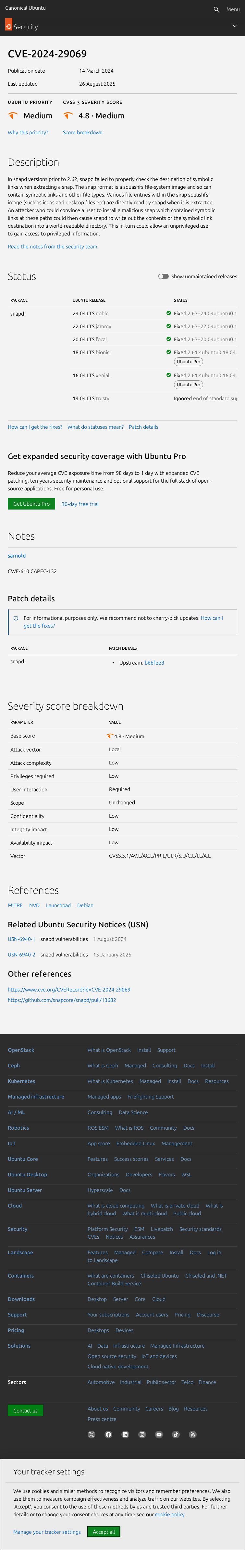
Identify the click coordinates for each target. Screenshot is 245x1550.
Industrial (130, 1382)
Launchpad (58, 905)
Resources (217, 1081)
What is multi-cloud (144, 1213)
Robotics (18, 1128)
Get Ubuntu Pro (31, 504)
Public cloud (187, 1213)
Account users (152, 1314)
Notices (114, 1237)
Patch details (143, 427)
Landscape (20, 1252)
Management (177, 1143)
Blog (173, 1409)
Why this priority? (28, 132)
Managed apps (104, 1096)
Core (140, 1299)
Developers (139, 1174)
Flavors (167, 1174)
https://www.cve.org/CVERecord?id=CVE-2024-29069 (69, 989)
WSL (186, 1174)
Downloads (21, 1299)
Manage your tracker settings (47, 1532)
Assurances (142, 1237)
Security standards (200, 1229)
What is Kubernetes (110, 1081)
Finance (207, 1382)
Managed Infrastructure (177, 1346)
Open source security (112, 1356)
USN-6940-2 (21, 954)
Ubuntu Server (25, 1190)
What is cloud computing (116, 1205)
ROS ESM (98, 1128)
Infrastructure (129, 1346)
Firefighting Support (151, 1096)
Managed (135, 1065)
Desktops (98, 1330)
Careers (154, 1409)
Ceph (14, 1065)
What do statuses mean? (95, 427)
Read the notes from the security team (52, 246)
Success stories (131, 1159)
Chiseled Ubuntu (160, 1276)
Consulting (165, 1065)
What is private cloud (175, 1205)
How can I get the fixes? (35, 427)
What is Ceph (103, 1065)
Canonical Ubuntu (25, 8)
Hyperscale (100, 1190)
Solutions (19, 1346)
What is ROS (129, 1128)
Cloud (15, 1205)
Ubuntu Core (23, 1159)
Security (17, 1229)
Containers (21, 1276)
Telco (187, 1382)
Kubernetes (21, 1081)
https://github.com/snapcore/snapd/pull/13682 (62, 1000)
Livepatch (162, 1229)
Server (120, 1299)
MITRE (15, 905)
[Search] (216, 9)
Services (164, 1159)
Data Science (133, 1112)
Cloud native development (118, 1366)
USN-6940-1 (21, 939)
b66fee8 (154, 663)
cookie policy (170, 1514)
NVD (34, 905)
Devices (124, 1330)
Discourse (208, 1314)
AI (90, 1346)
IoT (12, 1143)
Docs (189, 1065)
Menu (233, 9)
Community (163, 1128)
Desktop (97, 1299)
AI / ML (16, 1112)
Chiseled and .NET (206, 1276)
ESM (139, 1229)
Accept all (104, 1532)
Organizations (103, 1174)
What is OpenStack (109, 1050)
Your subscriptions (108, 1314)
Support (166, 1050)
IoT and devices (159, 1356)
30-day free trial (80, 504)
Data (102, 1346)
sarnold (17, 556)
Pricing (182, 1314)
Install (144, 1050)
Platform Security (108, 1229)
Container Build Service (114, 1283)
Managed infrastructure (36, 1096)
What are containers (111, 1276)
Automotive (101, 1382)
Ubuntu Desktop (27, 1174)
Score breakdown (83, 132)
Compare (152, 1252)
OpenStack (21, 1050)
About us (98, 1409)
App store (99, 1143)
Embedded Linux (135, 1143)
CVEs (93, 1237)
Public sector (161, 1382)
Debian (85, 905)
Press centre (102, 1419)
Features (98, 1159)
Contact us (25, 1410)
